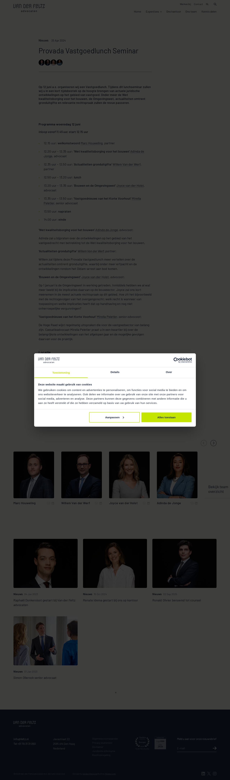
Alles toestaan (166, 417)
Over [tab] (169, 372)
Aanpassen (114, 417)
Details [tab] (115, 372)
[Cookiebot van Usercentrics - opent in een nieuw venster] (176, 360)
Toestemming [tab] (61, 372)
